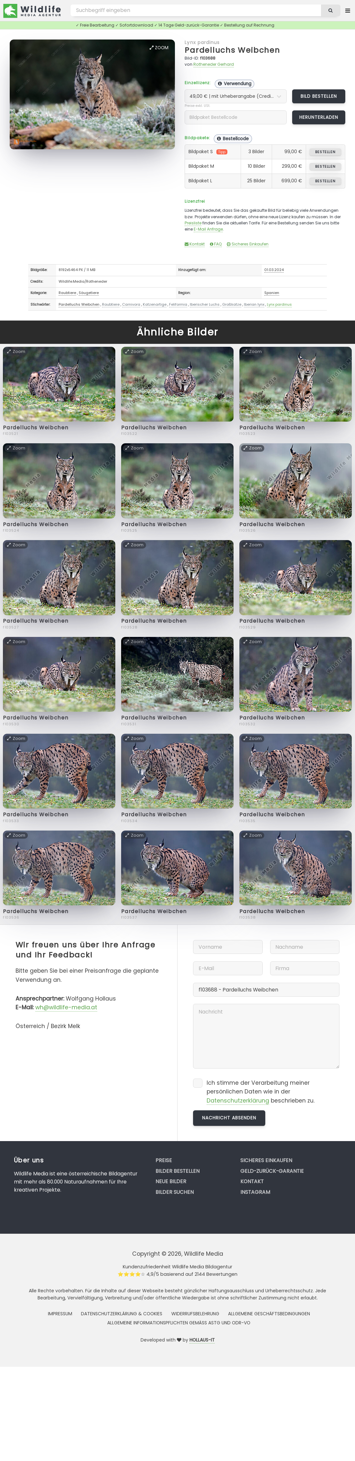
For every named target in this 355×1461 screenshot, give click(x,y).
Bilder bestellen (177, 1171)
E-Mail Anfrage (208, 229)
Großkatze (231, 304)
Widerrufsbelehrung (195, 1313)
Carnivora (131, 304)
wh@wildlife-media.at (66, 1007)
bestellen (325, 151)
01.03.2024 (274, 269)
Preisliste (193, 223)
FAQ (216, 244)
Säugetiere (89, 292)
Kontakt (195, 244)
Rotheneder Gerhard (213, 64)
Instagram (255, 1192)
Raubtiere (67, 292)
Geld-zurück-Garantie (272, 1171)
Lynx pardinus (202, 42)
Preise (163, 1160)
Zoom (159, 47)
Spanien (271, 292)
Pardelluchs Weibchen (232, 50)
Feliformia (178, 304)
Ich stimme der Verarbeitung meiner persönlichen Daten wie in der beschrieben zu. (261, 1092)
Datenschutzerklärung (238, 1100)
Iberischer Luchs (205, 304)
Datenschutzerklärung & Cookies (121, 1313)
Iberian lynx (254, 304)
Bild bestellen (319, 96)
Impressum (60, 1313)
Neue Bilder (170, 1181)
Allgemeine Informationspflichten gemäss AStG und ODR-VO (178, 1322)
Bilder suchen (174, 1192)
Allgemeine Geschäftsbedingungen (269, 1313)
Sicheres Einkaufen (248, 244)
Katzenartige (154, 304)
